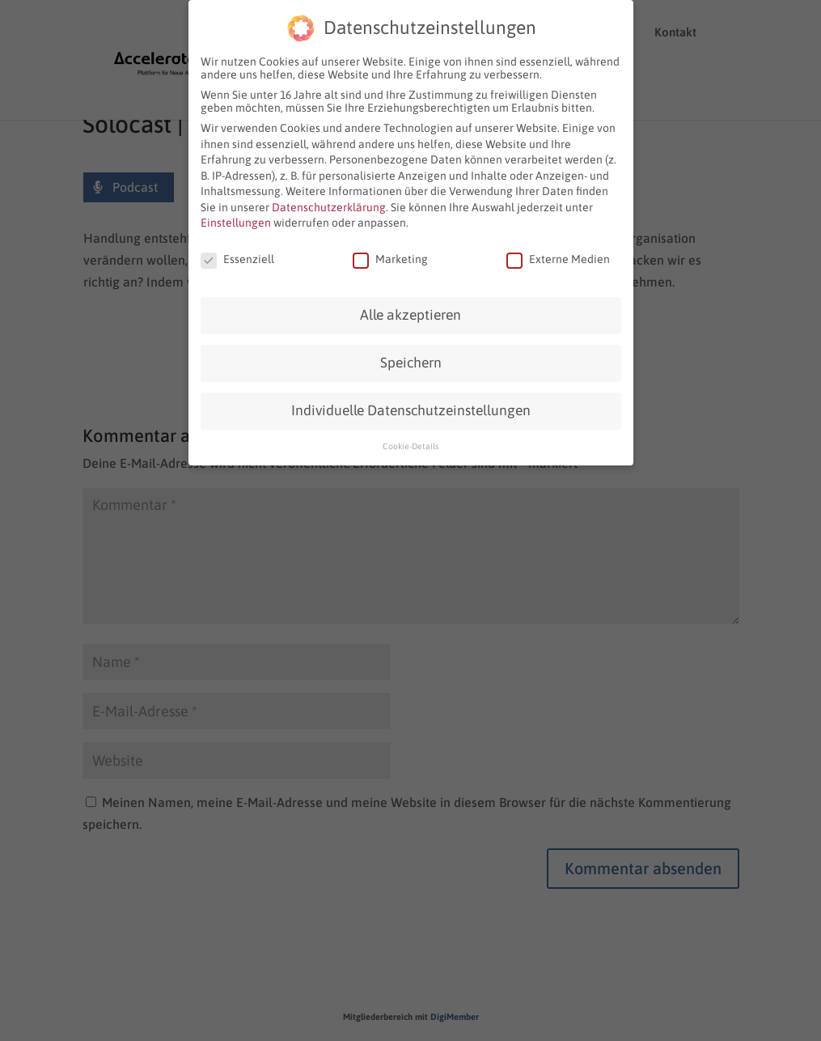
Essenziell (237, 256)
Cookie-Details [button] (410, 443)
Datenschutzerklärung (329, 204)
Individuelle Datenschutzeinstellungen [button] (411, 408)
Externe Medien (558, 256)
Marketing (390, 256)
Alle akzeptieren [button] (410, 312)
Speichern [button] (411, 360)
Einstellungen (236, 220)
